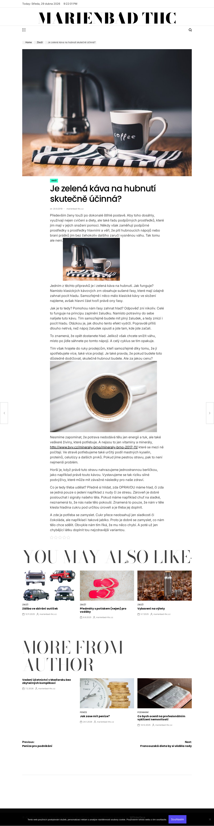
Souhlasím (177, 819)
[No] (209, 822)
